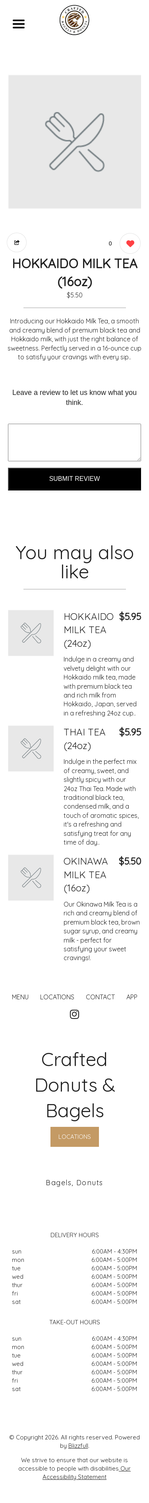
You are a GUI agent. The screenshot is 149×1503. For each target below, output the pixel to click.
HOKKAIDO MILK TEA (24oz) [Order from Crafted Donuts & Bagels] (89, 629)
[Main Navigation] (19, 24)
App (131, 997)
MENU (20, 997)
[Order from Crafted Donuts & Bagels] (31, 633)
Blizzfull (78, 1445)
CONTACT (100, 997)
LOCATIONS (57, 997)
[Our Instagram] (74, 1014)
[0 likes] (128, 244)
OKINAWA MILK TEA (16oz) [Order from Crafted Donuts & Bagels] (86, 874)
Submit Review (74, 478)
